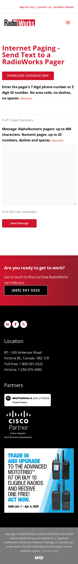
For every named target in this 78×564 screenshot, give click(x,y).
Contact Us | (45, 7)
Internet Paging (64, 7)
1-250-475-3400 (30, 369)
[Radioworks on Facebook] (15, 324)
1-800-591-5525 (31, 363)
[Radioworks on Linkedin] (7, 324)
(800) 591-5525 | (28, 7)
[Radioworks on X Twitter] (23, 324)
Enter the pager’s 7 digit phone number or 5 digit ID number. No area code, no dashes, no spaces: (38, 93)
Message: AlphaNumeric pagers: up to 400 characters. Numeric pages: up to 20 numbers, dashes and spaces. (36, 135)
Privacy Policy (50, 550)
